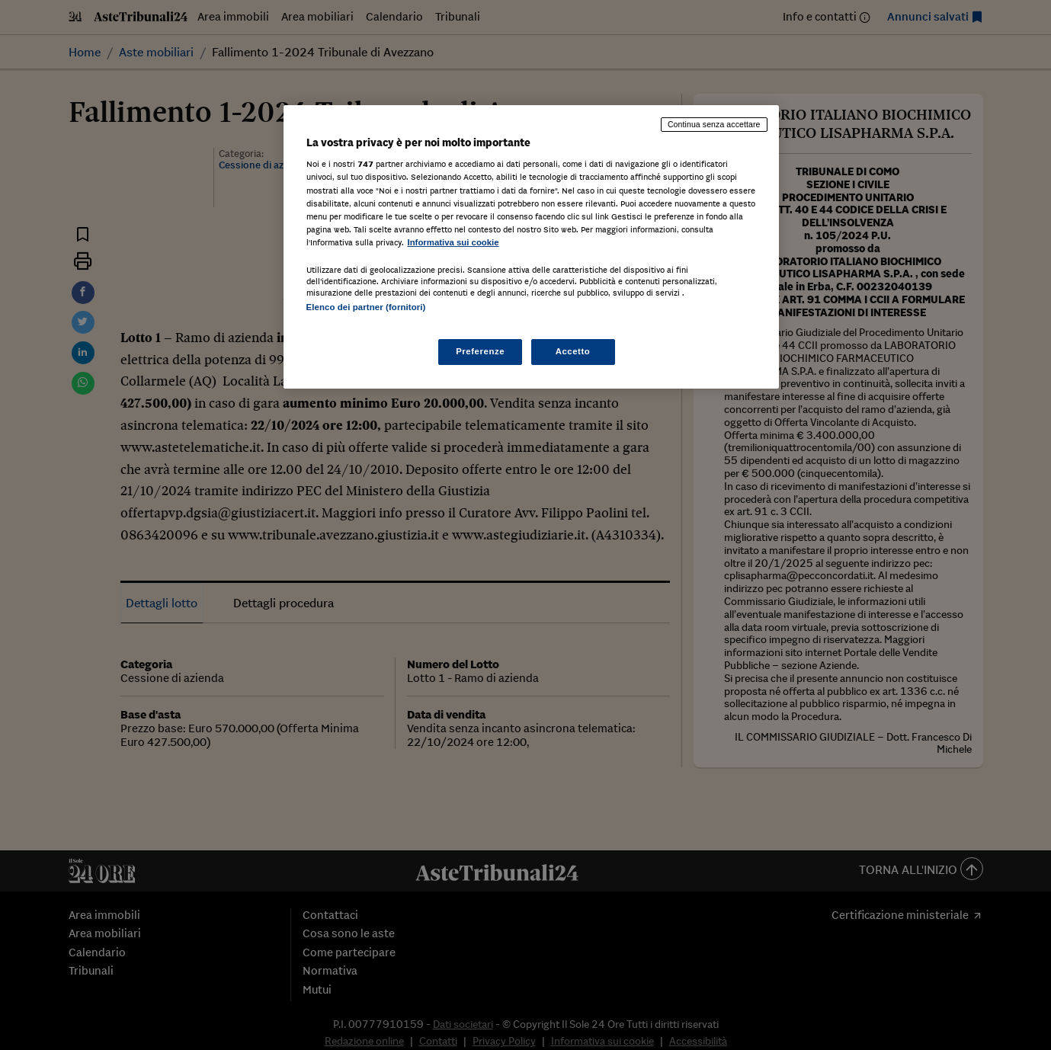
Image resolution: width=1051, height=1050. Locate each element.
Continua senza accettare (714, 124)
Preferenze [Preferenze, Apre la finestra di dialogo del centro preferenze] (480, 351)
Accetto (573, 351)
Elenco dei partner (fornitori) (366, 307)
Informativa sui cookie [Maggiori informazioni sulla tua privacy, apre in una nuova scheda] (453, 242)
